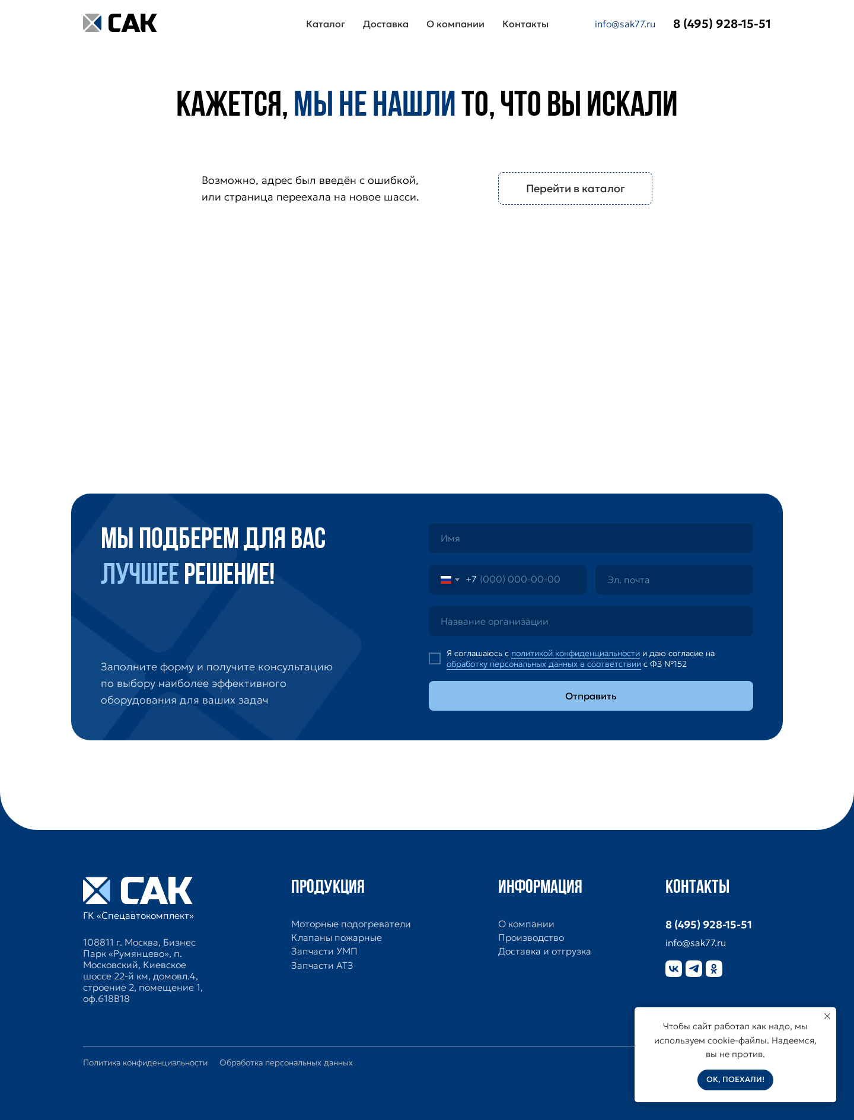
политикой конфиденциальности (575, 653)
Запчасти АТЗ (322, 965)
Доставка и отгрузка (544, 951)
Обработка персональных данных (286, 1062)
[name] (591, 538)
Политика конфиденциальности (145, 1062)
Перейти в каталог (575, 188)
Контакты (525, 24)
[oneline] (591, 621)
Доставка (386, 24)
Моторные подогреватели (351, 924)
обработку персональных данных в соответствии (544, 663)
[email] (674, 579)
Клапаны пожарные (336, 937)
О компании (455, 24)
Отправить (591, 696)
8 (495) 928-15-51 (708, 924)
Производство (531, 937)
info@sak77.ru (625, 24)
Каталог (325, 24)
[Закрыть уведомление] (827, 1016)
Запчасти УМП (324, 951)
